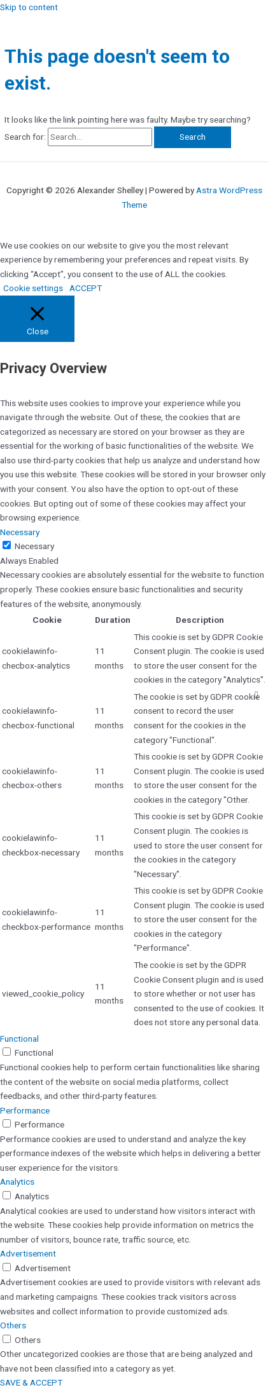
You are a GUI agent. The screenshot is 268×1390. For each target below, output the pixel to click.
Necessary (34, 546)
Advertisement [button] (28, 1253)
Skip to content (29, 7)
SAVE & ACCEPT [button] (31, 1382)
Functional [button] (19, 1038)
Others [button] (13, 1325)
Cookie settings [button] (33, 288)
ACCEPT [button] (85, 288)
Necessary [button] (19, 532)
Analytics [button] (17, 1181)
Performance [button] (25, 1110)
